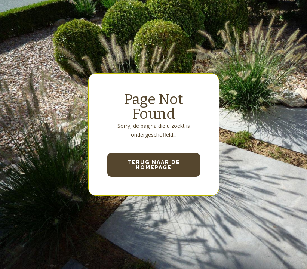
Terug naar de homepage (153, 164)
